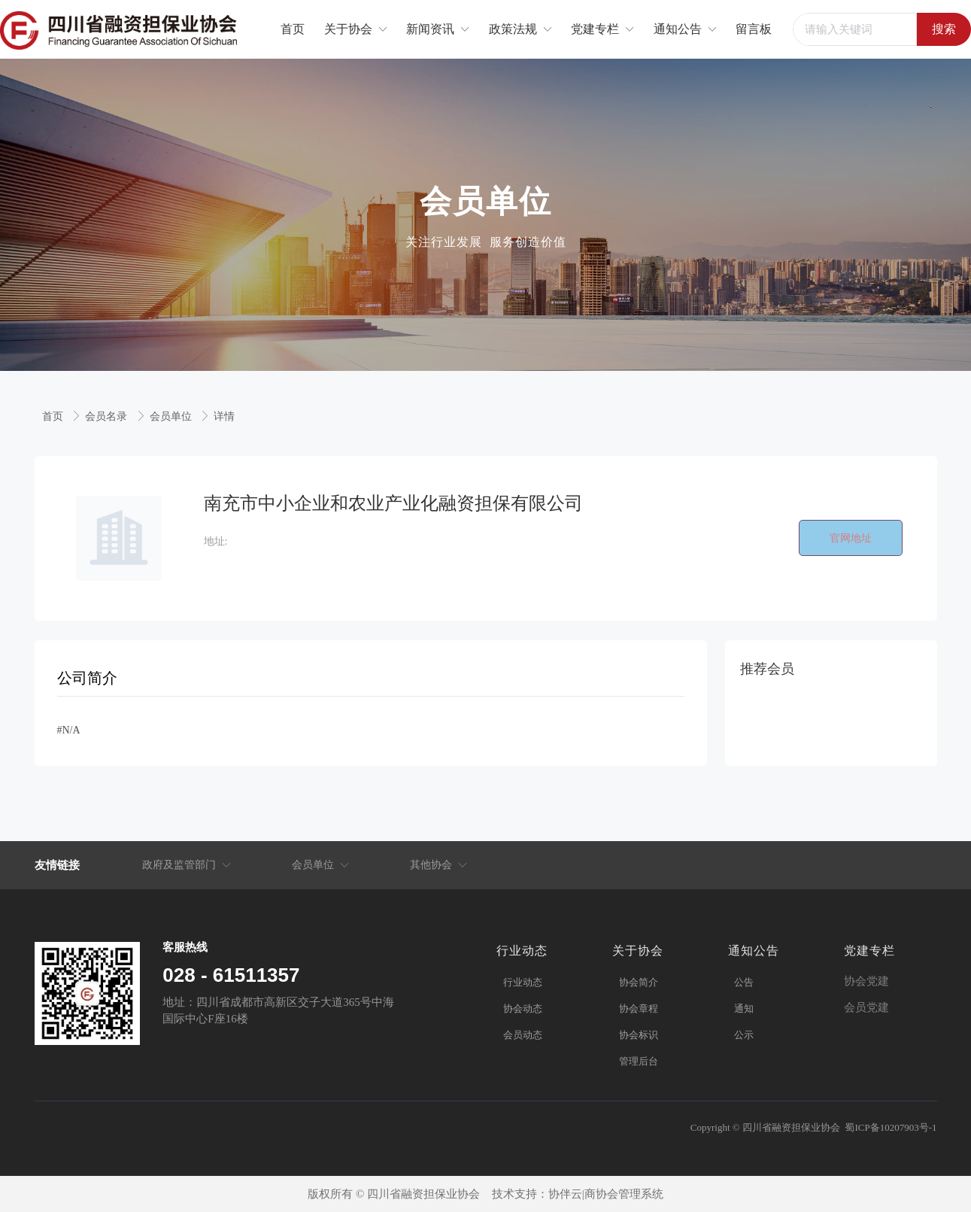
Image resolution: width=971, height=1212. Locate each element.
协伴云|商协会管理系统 (605, 1194)
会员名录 (107, 416)
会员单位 (172, 416)
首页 (54, 416)
